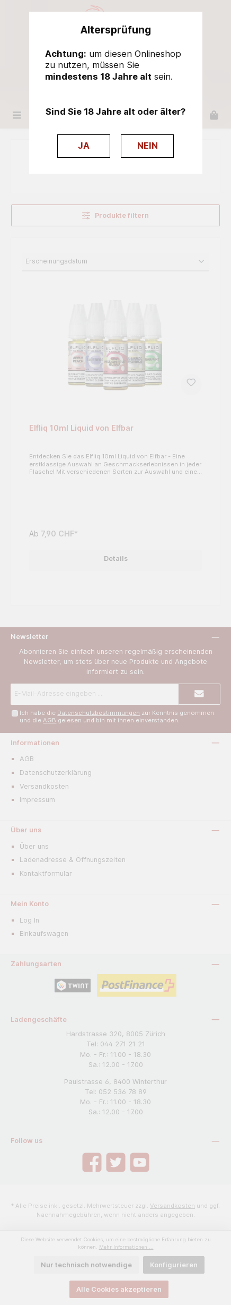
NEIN (147, 145)
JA (84, 145)
